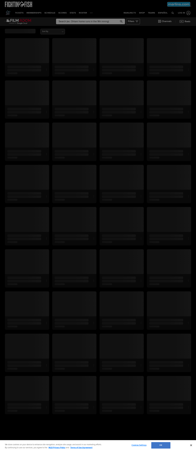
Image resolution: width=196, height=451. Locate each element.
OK (160, 445)
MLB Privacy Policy (57, 447)
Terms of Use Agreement (81, 447)
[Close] (191, 445)
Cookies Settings (139, 445)
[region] (98, 445)
